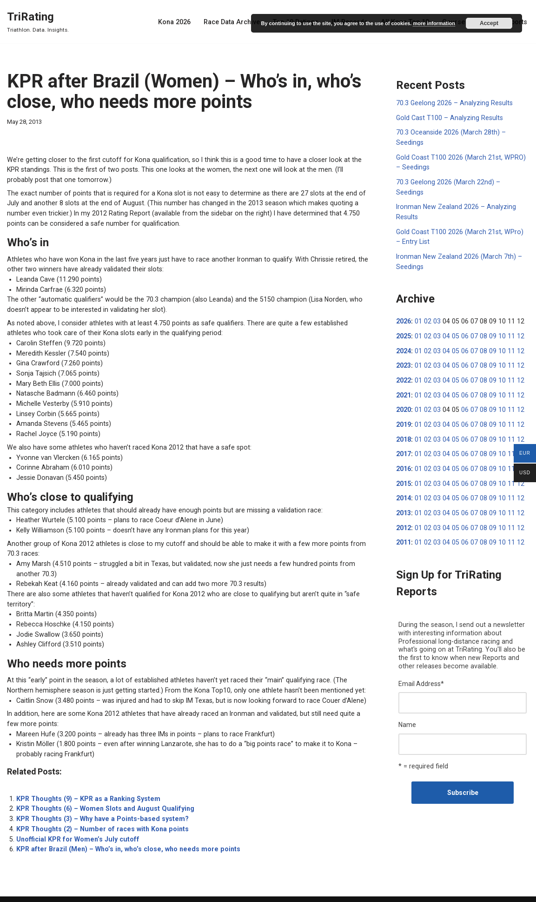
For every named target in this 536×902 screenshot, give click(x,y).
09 (488, 321)
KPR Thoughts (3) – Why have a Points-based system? (99, 801)
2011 (403, 523)
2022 (403, 365)
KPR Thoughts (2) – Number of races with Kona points (98, 811)
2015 (403, 466)
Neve (14, 891)
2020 (403, 393)
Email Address (421, 663)
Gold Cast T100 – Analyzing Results (448, 117)
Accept (489, 23)
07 (471, 321)
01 (418, 307)
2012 (403, 509)
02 (426, 307)
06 (462, 321)
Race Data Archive (237, 22)
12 (515, 321)
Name (407, 704)
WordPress (78, 891)
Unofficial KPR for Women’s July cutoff (75, 821)
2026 (403, 307)
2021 (403, 379)
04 (444, 321)
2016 (403, 451)
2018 (403, 422)
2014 (403, 480)
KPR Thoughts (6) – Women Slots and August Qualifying (101, 791)
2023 (403, 350)
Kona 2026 (181, 22)
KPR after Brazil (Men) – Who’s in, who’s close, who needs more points (123, 831)
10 (497, 321)
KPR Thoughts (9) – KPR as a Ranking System (86, 782)
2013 (403, 494)
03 (435, 307)
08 (479, 321)
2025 (403, 321)
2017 (403, 437)
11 (506, 321)
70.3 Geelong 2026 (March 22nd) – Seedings (461, 180)
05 (453, 321)
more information (434, 23)
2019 (403, 408)
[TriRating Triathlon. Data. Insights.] (38, 21)
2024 (403, 336)
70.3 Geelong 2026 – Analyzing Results (453, 103)
